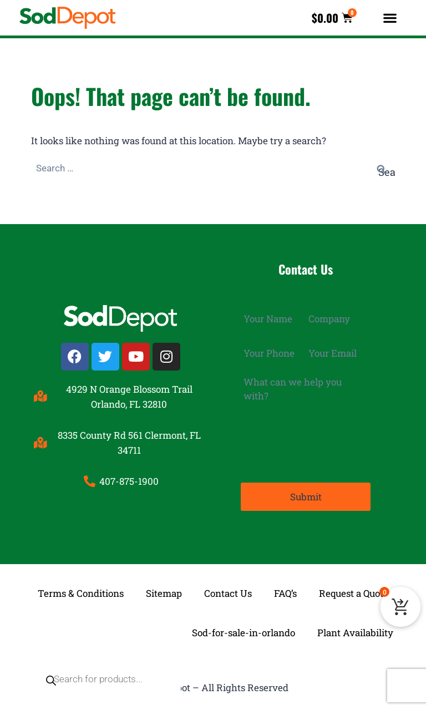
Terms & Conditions (81, 593)
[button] (390, 18)
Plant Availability (355, 632)
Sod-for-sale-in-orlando (243, 632)
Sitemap (164, 593)
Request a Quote (353, 593)
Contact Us (228, 593)
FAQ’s (285, 593)
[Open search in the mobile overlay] (101, 633)
